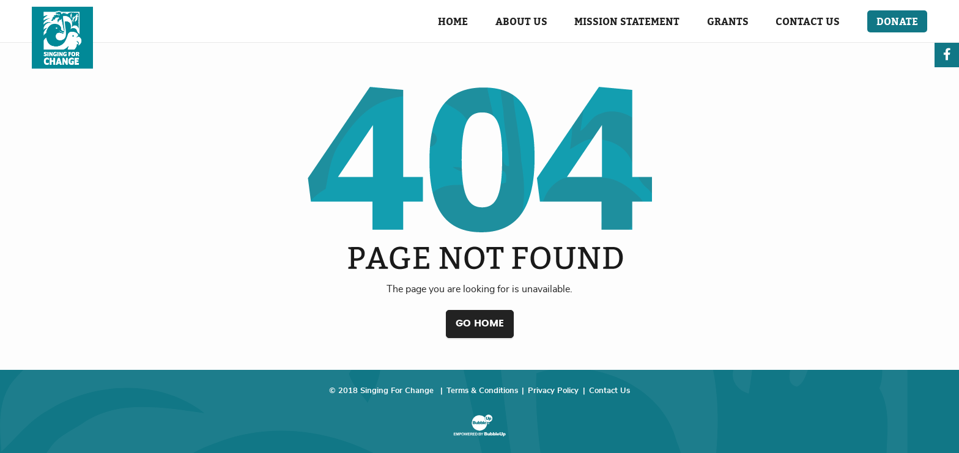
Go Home (480, 323)
